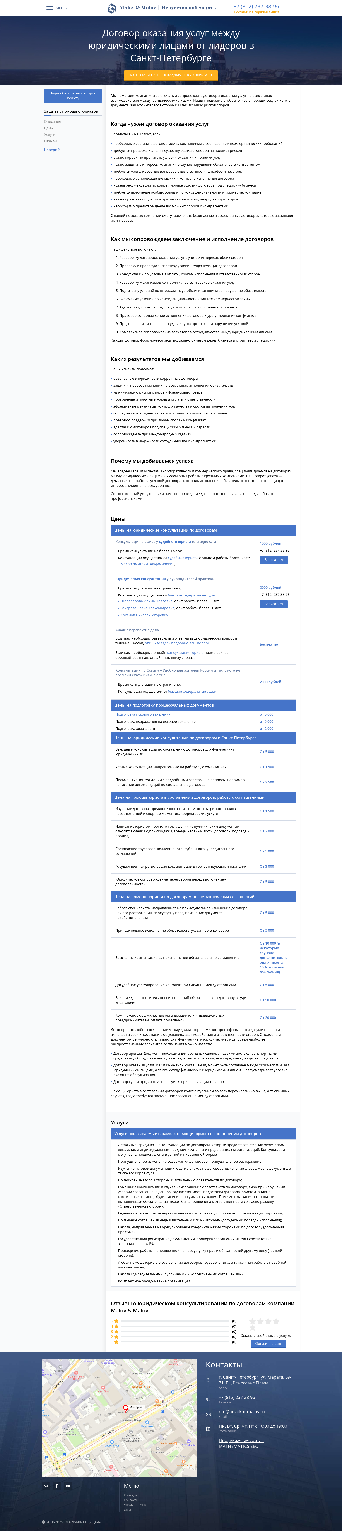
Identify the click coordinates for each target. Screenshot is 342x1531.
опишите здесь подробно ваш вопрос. (177, 643)
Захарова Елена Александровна (147, 608)
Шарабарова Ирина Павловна (147, 601)
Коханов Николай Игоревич (144, 615)
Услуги (49, 134)
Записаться (274, 560)
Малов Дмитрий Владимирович (147, 563)
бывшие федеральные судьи (192, 595)
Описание (52, 121)
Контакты (131, 1500)
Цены (48, 128)
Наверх (52, 149)
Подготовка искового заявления (143, 714)
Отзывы (50, 141)
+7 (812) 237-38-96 (256, 6)
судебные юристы (183, 558)
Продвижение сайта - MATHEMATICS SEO (241, 1443)
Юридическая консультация (140, 578)
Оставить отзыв (268, 1344)
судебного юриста (175, 541)
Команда (130, 1495)
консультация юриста (185, 652)
